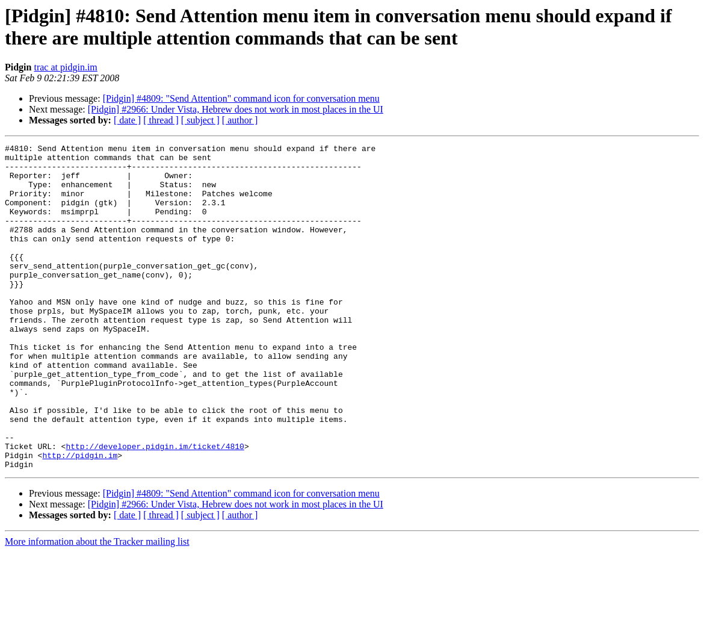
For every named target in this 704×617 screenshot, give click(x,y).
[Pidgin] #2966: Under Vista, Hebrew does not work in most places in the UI (235, 109)
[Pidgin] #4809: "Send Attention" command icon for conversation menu (241, 98)
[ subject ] (200, 120)
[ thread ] (161, 120)
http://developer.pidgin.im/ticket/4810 (155, 507)
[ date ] (127, 120)
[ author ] (240, 120)
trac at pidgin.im (65, 67)
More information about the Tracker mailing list (97, 606)
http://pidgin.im (79, 518)
